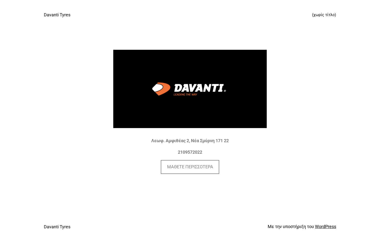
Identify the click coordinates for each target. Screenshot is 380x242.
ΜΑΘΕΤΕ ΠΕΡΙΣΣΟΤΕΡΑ (190, 166)
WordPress (325, 226)
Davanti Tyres (57, 14)
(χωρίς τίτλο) (324, 14)
